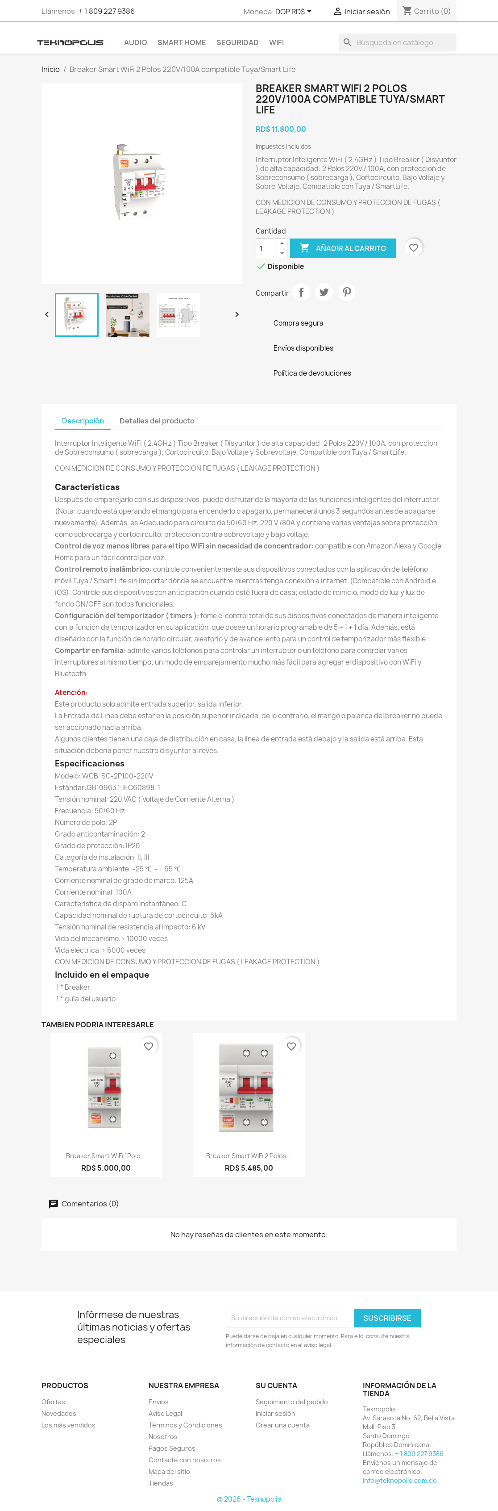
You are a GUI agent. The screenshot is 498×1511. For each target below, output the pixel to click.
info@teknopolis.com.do (400, 1480)
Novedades (59, 1413)
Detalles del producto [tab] (157, 421)
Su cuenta (276, 1385)
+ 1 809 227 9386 (107, 11)
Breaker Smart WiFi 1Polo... (106, 1155)
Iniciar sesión (275, 1413)
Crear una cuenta (283, 1425)
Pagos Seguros (172, 1448)
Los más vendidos (68, 1425)
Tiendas (161, 1483)
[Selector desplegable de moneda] (295, 12)
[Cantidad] (266, 248)
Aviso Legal (165, 1413)
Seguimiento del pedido (292, 1402)
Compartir (301, 292)
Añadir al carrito (342, 248)
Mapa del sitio (169, 1471)
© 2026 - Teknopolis (249, 1499)
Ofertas (53, 1402)
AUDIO (135, 42)
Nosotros (163, 1436)
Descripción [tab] (83, 421)
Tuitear (324, 292)
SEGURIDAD (237, 42)
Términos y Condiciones (185, 1425)
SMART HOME (182, 42)
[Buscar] (397, 42)
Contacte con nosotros (185, 1460)
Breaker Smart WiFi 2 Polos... (249, 1155)
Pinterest (347, 292)
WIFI (276, 42)
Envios (159, 1402)
